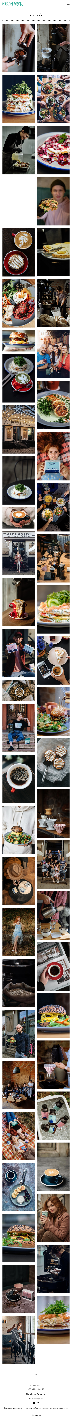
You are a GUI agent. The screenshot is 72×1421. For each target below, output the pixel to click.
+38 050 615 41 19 (36, 1389)
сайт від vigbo (36, 1415)
